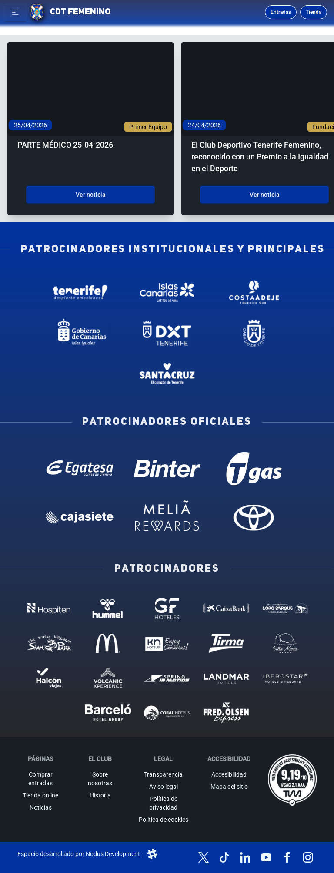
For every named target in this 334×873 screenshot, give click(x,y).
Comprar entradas (40, 779)
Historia (100, 795)
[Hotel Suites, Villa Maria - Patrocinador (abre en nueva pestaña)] (285, 643)
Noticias (41, 807)
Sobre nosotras (100, 779)
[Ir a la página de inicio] (36, 12)
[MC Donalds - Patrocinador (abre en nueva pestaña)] (108, 643)
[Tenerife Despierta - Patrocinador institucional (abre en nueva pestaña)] (80, 292)
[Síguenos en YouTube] (266, 857)
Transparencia (163, 774)
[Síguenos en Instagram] (308, 857)
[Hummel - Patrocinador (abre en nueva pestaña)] (108, 608)
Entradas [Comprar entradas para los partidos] (281, 12)
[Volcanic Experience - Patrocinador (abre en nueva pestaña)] (108, 678)
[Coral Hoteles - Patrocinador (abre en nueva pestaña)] (167, 712)
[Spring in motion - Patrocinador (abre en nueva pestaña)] (167, 678)
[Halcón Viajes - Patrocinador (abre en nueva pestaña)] (49, 678)
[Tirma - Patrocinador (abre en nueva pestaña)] (226, 643)
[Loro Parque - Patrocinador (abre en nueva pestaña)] (285, 608)
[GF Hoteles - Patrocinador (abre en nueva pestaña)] (167, 608)
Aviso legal (163, 786)
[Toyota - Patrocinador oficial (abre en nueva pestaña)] (254, 517)
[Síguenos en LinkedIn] (245, 857)
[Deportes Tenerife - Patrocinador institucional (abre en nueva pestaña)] (167, 333)
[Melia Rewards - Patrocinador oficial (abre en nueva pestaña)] (167, 517)
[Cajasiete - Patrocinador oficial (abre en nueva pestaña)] (80, 517)
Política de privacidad (163, 803)
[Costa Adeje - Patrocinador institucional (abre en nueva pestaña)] (254, 292)
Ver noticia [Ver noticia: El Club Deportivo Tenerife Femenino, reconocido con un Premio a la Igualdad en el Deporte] (265, 194)
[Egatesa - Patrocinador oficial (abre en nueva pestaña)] (80, 468)
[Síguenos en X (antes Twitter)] (203, 857)
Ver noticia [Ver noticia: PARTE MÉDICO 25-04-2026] (91, 194)
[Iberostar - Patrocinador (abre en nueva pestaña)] (285, 678)
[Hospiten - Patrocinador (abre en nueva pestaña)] (49, 608)
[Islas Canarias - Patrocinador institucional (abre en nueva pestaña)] (167, 292)
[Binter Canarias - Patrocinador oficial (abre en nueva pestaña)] (167, 468)
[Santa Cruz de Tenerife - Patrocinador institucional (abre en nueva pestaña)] (167, 374)
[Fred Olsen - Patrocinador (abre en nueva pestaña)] (226, 712)
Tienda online (40, 795)
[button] (15, 12)
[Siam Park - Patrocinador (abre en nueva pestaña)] (49, 643)
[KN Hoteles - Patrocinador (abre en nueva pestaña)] (167, 643)
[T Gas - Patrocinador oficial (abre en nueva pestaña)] (254, 468)
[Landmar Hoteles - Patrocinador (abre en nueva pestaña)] (226, 678)
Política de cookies (163, 819)
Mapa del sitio (229, 786)
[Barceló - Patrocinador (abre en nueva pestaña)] (108, 712)
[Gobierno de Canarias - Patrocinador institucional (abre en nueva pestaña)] (80, 333)
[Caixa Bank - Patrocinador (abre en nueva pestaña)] (226, 608)
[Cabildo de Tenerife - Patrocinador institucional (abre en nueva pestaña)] (254, 333)
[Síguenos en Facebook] (287, 857)
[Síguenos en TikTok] (224, 857)
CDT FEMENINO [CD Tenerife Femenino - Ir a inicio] (80, 12)
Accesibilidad (229, 774)
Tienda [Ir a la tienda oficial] (313, 12)
